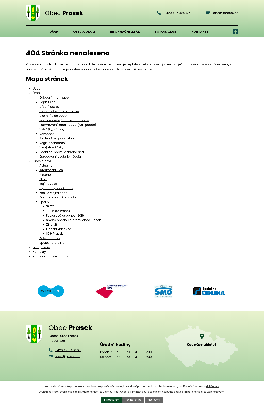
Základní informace (54, 97)
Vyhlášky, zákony (51, 129)
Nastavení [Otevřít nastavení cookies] (154, 399)
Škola (43, 179)
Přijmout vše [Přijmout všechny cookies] (111, 399)
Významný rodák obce (56, 188)
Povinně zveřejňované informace (64, 120)
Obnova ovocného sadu (57, 197)
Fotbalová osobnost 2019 (65, 215)
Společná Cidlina (52, 243)
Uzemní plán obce (53, 116)
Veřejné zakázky (51, 147)
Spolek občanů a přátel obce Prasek (73, 220)
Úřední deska (49, 106)
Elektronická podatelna (56, 138)
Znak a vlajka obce (53, 193)
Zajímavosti (48, 184)
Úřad (54, 31)
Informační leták (125, 31)
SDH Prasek (54, 233)
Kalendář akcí (49, 238)
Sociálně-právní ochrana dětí (61, 152)
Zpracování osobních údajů (60, 156)
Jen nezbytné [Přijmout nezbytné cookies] (133, 399)
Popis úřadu (48, 102)
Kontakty (199, 31)
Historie (45, 175)
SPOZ (50, 206)
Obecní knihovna (58, 229)
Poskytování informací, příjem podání (67, 125)
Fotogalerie (165, 31)
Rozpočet (46, 134)
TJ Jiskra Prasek (58, 211)
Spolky (44, 202)
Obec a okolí (84, 31)
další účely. (212, 386)
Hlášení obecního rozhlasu (59, 111)
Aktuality (45, 165)
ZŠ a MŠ (52, 224)
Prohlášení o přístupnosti (51, 256)
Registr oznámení (52, 143)
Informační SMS (51, 170)
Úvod (30, 31)
